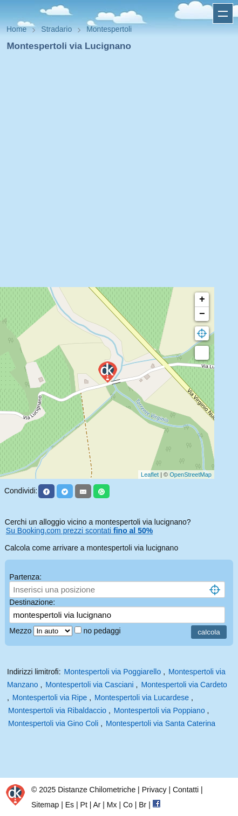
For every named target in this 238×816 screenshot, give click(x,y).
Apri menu (223, 13)
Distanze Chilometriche (96, 789)
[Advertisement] (114, 172)
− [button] (202, 314)
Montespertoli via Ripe (49, 697)
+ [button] (202, 299)
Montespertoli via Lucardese (141, 697)
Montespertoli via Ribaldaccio (57, 710)
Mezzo (21, 630)
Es (69, 804)
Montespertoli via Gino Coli (53, 723)
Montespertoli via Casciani (89, 684)
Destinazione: (32, 602)
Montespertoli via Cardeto (184, 684)
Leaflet (150, 474)
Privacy (154, 789)
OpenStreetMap (190, 474)
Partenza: (25, 577)
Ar (96, 804)
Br (142, 804)
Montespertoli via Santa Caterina (160, 723)
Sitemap (45, 804)
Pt (83, 804)
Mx (112, 804)
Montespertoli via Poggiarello (112, 671)
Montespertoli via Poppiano (159, 710)
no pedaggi (103, 630)
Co (128, 804)
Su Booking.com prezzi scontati (79, 530)
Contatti (186, 789)
